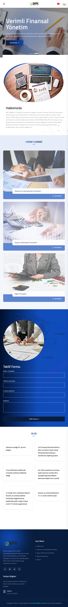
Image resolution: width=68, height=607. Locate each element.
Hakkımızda (39, 546)
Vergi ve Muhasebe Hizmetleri (44, 553)
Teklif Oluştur (34, 419)
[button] (31, 53)
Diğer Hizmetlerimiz (41, 556)
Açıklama (6, 401)
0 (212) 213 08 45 (12, 593)
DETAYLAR (18, 43)
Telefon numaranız (9, 381)
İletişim (38, 560)
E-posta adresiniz (8, 391)
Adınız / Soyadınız (9, 371)
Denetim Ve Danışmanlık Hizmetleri (46, 549)
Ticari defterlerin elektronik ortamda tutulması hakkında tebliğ (16, 473)
